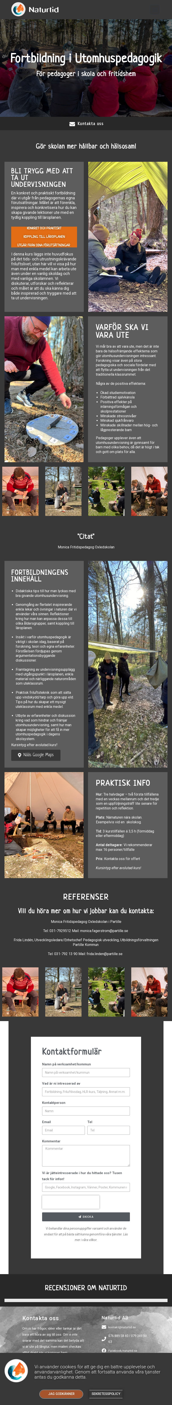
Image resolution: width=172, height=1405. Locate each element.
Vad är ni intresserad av (61, 1084)
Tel (89, 1122)
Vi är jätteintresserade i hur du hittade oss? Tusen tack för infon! (82, 1176)
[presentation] (70, 1202)
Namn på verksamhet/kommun (66, 1065)
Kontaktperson (53, 1103)
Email (46, 1122)
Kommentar (51, 1142)
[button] (155, 10)
